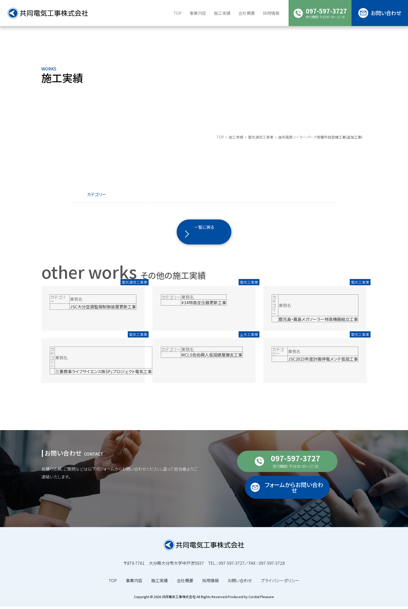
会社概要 (185, 583)
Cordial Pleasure (261, 599)
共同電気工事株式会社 (179, 599)
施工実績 (222, 13)
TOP (220, 147)
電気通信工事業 (260, 147)
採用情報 (210, 583)
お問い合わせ (240, 583)
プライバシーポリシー (280, 583)
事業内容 (134, 583)
